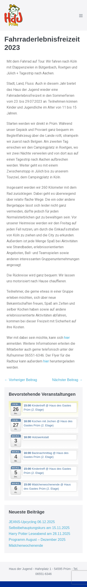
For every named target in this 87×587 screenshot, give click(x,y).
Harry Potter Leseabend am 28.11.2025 (39, 534)
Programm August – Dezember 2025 (37, 539)
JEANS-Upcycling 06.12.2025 (32, 522)
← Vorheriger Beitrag (20, 380)
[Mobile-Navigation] (81, 15)
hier (67, 338)
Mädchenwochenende (26, 545)
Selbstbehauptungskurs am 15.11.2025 (39, 528)
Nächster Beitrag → (67, 380)
